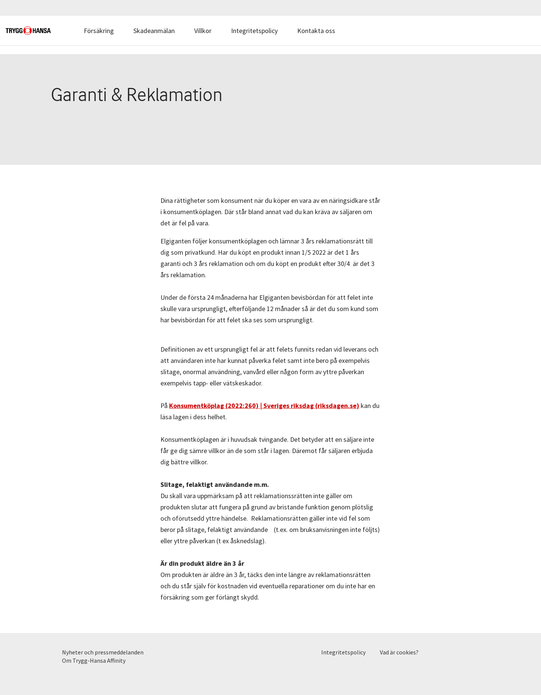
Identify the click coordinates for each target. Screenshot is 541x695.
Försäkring (99, 30)
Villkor (203, 30)
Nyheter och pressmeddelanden (103, 652)
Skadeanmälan (154, 30)
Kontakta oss (316, 30)
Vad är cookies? (399, 652)
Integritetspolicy (254, 30)
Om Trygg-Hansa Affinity (93, 660)
